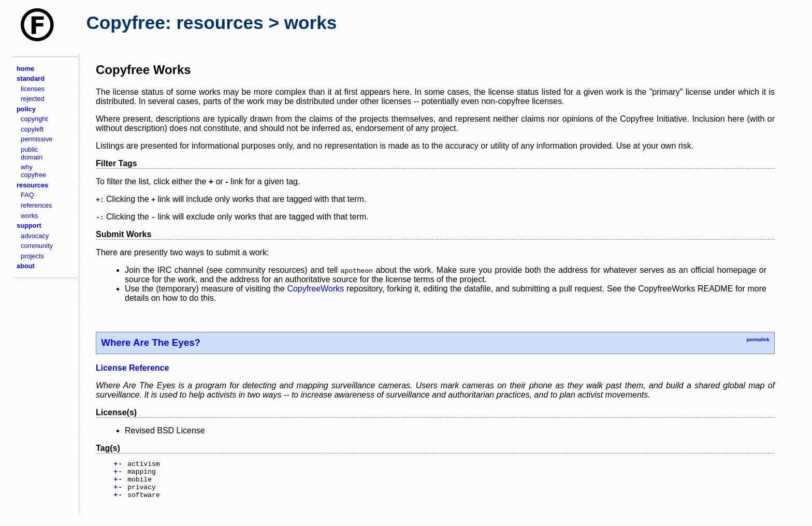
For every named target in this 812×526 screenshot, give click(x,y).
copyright (34, 119)
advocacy (35, 236)
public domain (31, 153)
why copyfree (33, 171)
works (29, 216)
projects (32, 256)
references (36, 205)
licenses (33, 89)
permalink (757, 339)
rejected (33, 99)
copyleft (32, 129)
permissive (36, 139)
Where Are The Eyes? (150, 342)
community (37, 246)
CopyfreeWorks (315, 288)
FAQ (27, 195)
